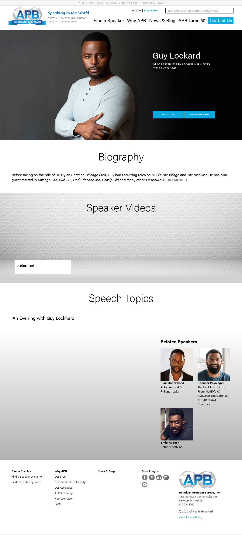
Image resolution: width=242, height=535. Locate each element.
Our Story (60, 477)
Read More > (175, 180)
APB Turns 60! (192, 20)
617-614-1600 (151, 10)
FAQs (58, 504)
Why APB (136, 20)
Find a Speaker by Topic (26, 482)
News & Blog (162, 20)
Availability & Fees (200, 115)
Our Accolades (63, 488)
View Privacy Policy (190, 518)
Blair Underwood (172, 383)
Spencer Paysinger (211, 383)
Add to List (168, 115)
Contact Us (221, 21)
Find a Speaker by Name (27, 477)
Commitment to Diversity (70, 482)
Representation (64, 499)
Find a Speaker (109, 20)
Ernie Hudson (170, 443)
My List (136, 10)
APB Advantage (64, 493)
